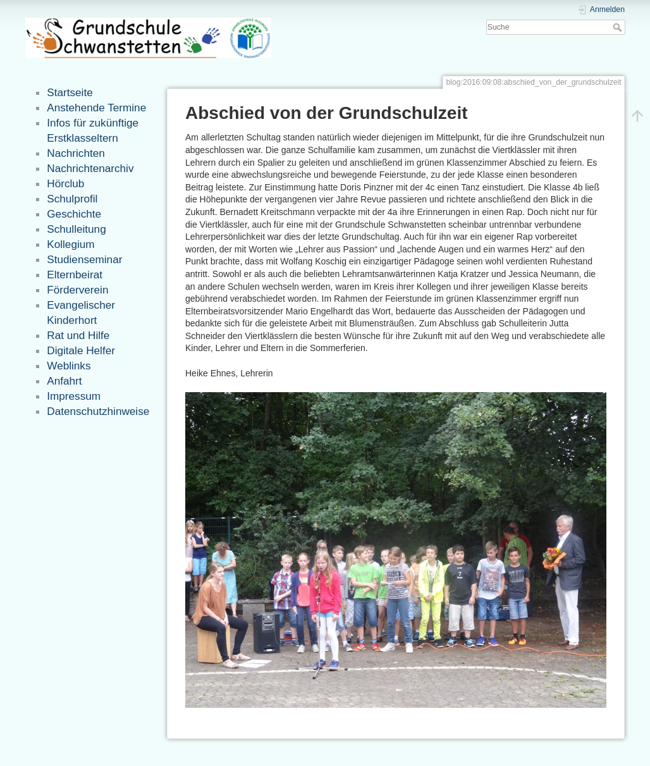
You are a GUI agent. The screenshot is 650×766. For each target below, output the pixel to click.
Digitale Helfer (81, 350)
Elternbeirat (74, 274)
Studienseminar (84, 259)
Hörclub (65, 183)
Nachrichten (75, 153)
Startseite (69, 92)
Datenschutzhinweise (98, 411)
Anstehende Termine (96, 107)
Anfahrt (64, 380)
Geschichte (74, 213)
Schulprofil (72, 198)
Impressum (74, 396)
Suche (619, 27)
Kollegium (70, 244)
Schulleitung (76, 229)
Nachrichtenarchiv (90, 168)
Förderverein (77, 289)
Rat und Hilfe (78, 335)
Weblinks (68, 365)
